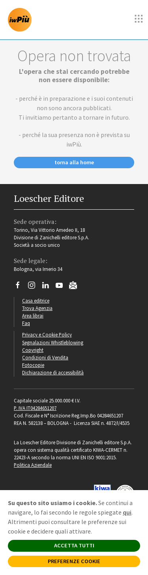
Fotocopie (33, 365)
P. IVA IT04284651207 (35, 408)
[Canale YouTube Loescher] (62, 287)
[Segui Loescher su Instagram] (34, 287)
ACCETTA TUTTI (74, 545)
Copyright (32, 350)
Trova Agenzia (37, 308)
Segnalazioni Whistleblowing (52, 342)
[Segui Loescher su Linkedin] (48, 287)
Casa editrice (35, 300)
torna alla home (74, 162)
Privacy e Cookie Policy (47, 334)
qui (127, 512)
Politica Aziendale (33, 465)
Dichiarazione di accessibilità (53, 372)
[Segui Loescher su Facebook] (21, 287)
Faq (26, 323)
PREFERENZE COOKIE (74, 561)
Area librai (32, 315)
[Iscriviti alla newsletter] (76, 286)
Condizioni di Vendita (45, 357)
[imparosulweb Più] (21, 19)
